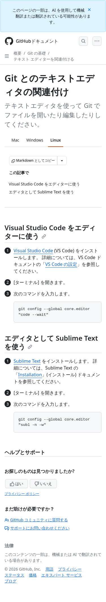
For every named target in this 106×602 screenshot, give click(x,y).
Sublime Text (27, 361)
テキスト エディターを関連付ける (44, 59)
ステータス (14, 575)
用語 (49, 569)
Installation (30, 375)
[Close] (89, 9)
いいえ (43, 483)
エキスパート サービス (61, 575)
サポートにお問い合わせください (37, 528)
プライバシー (70, 569)
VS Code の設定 (61, 264)
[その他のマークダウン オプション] (62, 160)
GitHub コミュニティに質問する (36, 519)
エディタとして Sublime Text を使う (51, 342)
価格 (33, 575)
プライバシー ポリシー (22, 493)
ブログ (10, 581)
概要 (17, 53)
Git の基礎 (36, 53)
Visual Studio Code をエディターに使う (50, 232)
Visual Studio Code (33, 250)
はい (16, 483)
